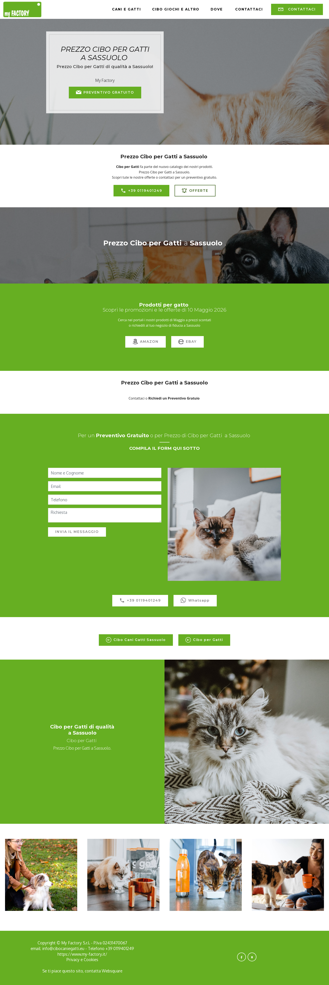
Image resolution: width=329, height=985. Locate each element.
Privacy (74, 959)
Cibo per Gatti (204, 640)
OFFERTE (195, 190)
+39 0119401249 (141, 190)
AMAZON (145, 342)
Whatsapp (195, 600)
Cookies (91, 959)
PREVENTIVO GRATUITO (105, 92)
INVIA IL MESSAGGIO (77, 532)
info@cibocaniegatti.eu (63, 948)
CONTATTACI (297, 9)
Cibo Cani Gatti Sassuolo (136, 640)
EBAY (187, 342)
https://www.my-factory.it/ (82, 954)
